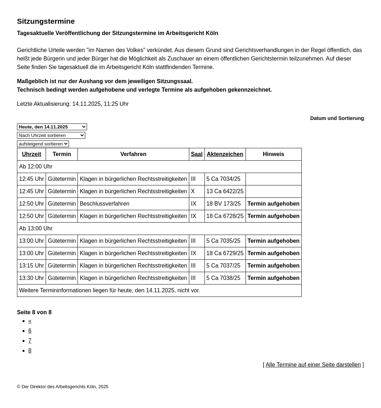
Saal (197, 154)
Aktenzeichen (225, 154)
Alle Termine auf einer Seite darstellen (313, 365)
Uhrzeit (31, 154)
